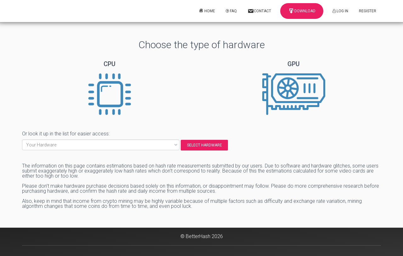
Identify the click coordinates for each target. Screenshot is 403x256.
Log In (340, 11)
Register (367, 11)
